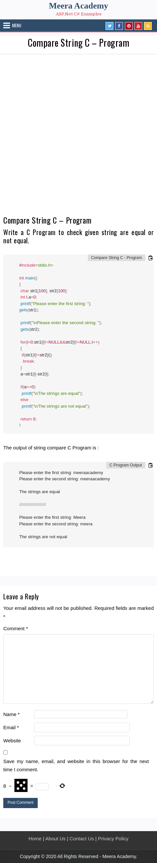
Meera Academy (78, 6)
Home (35, 838)
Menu (16, 25)
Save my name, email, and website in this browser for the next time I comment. (76, 765)
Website (12, 740)
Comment (15, 628)
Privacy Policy (113, 838)
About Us (55, 838)
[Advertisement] (78, 136)
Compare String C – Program (78, 42)
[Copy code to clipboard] (150, 257)
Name (11, 714)
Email (11, 727)
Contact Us (81, 838)
